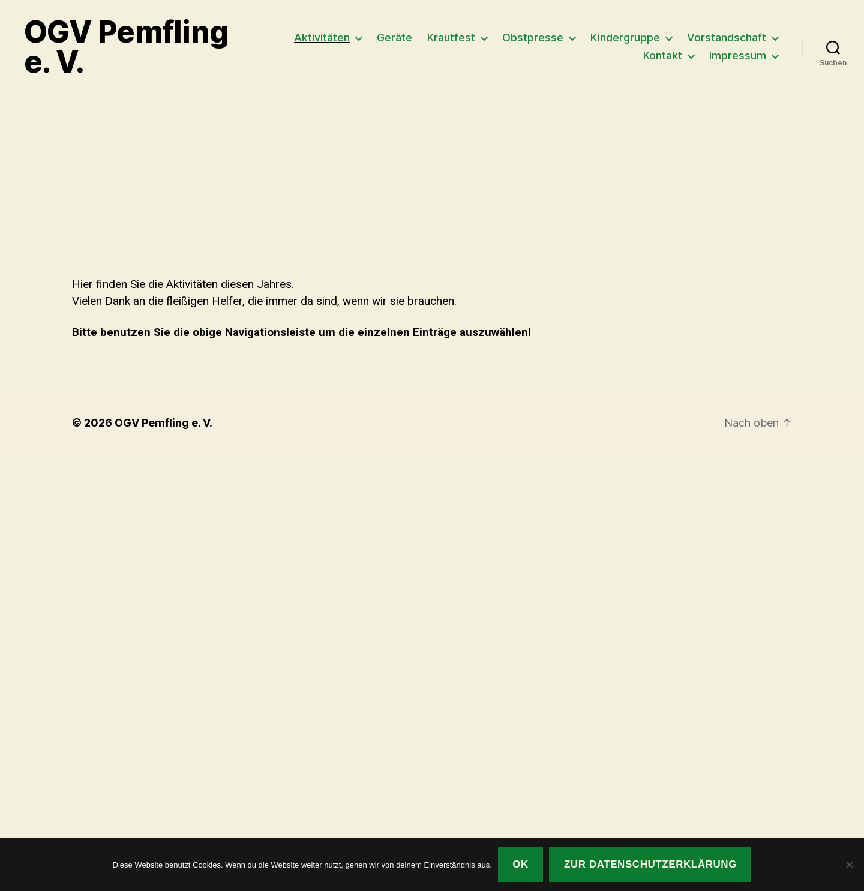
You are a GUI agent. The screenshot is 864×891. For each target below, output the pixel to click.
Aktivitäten (322, 37)
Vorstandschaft (726, 37)
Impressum (737, 55)
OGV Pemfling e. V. (126, 47)
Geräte (394, 37)
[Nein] (849, 865)
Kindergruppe (625, 37)
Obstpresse (532, 37)
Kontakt (662, 55)
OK (520, 864)
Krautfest (451, 37)
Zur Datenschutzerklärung (650, 864)
